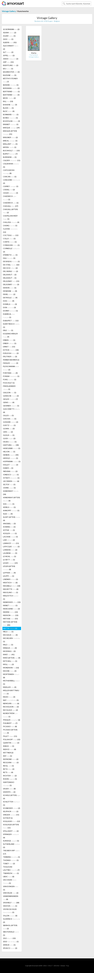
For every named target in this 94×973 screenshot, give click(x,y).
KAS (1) (8, 504)
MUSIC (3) (9, 697)
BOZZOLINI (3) (11, 121)
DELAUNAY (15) (11, 281)
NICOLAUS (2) (10, 710)
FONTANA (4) (10, 373)
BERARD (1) (10, 85)
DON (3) (9, 307)
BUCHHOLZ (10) (11, 150)
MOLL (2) (8, 664)
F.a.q (67, 966)
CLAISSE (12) (10, 230)
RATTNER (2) (8, 753)
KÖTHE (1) (9, 530)
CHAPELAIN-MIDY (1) (10, 217)
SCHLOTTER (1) (11, 803)
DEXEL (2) (9, 294)
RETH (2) (8, 769)
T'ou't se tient (33, 55)
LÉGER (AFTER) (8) (9, 567)
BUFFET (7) (10, 154)
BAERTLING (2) (10, 65)
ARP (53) (8, 62)
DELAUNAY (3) (11, 284)
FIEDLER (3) (10, 363)
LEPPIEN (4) (9, 573)
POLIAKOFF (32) (11, 739)
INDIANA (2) (10, 471)
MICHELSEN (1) (11, 639)
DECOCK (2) (10, 268)
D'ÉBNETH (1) (10, 255)
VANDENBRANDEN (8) (10, 897)
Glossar (62, 966)
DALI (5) (9, 258)
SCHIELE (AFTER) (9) (11, 797)
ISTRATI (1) (11, 478)
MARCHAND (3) (11, 609)
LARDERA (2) (10, 550)
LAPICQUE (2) (11, 546)
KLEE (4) (8, 514)
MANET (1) (10, 605)
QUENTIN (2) (11, 743)
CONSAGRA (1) (11, 245)
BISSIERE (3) (10, 105)
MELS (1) (8, 632)
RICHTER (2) (10, 776)
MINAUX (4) (10, 648)
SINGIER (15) (11, 815)
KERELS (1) (9, 507)
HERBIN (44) (10, 455)
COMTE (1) (10, 242)
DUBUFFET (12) (10, 321)
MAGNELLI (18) (11, 586)
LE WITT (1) (9, 560)
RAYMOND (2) (10, 759)
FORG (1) (9, 379)
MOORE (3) (9, 671)
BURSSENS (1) (10, 157)
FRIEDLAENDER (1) (9, 387)
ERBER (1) (9, 343)
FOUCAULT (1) (9, 383)
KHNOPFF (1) (11, 510)
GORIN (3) (9, 429)
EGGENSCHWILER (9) (10, 335)
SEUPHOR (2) (10, 811)
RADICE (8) (9, 749)
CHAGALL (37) (10, 206)
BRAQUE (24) (11, 128)
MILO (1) (8, 645)
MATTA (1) (10, 628)
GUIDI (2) (9, 438)
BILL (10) (8, 101)
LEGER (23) (10, 563)
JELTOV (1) (9, 484)
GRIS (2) (8, 432)
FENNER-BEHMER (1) (11, 360)
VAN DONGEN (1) (10, 888)
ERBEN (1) (9, 340)
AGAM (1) (9, 36)
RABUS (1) (8, 746)
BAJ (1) (8, 69)
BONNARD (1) (10, 114)
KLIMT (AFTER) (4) (11, 518)
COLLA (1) (9, 238)
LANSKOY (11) (11, 543)
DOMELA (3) (10, 304)
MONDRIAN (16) (11, 668)
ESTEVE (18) (11, 350)
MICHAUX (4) (10, 635)
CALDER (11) (11, 160)
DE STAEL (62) (11, 265)
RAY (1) (7, 756)
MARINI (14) (10, 612)
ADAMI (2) (9, 33)
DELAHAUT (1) (9, 278)
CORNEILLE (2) (11, 250)
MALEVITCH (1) (10, 597)
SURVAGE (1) (11, 841)
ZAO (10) (9, 938)
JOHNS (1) (9, 488)
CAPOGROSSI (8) (9, 171)
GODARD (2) (10, 422)
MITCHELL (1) (10, 661)
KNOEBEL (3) (9, 523)
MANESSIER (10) (11, 602)
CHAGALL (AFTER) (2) (10, 211)
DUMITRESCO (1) (11, 325)
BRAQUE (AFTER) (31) (10, 132)
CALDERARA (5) (11, 165)
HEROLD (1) (10, 458)
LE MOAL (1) (9, 556)
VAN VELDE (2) (10, 893)
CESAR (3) (10, 193)
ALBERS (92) (10, 42)
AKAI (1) (8, 39)
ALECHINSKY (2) (10, 47)
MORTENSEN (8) (11, 676)
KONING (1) (9, 527)
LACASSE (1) (10, 537)
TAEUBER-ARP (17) (11, 852)
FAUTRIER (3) (10, 356)
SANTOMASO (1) (8, 783)
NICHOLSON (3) (11, 707)
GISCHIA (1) (9, 419)
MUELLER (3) (9, 687)
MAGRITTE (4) (10, 589)
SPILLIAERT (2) (11, 831)
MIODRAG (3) (9, 651)
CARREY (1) (10, 186)
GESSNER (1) (11, 406)
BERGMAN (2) (11, 88)
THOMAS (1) (11, 860)
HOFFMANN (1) (11, 461)
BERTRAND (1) (11, 91)
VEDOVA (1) (10, 906)
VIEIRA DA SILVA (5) (10, 910)
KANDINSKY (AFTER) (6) (11, 499)
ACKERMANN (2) (11, 29)
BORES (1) (10, 118)
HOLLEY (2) (10, 465)
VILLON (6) (10, 916)
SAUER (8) (9, 789)
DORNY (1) (10, 311)
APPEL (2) (9, 55)
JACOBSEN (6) (11, 481)
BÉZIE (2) (9, 98)
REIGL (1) (8, 766)
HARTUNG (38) (11, 445)
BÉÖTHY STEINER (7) (10, 80)
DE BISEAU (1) (11, 261)
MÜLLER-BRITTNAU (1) (11, 692)
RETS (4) (8, 772)
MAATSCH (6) (10, 583)
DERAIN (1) (9, 288)
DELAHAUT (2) (9, 275)
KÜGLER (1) (10, 533)
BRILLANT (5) (10, 144)
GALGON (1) (9, 392)
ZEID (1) (11, 941)
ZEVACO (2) (10, 948)
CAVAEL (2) (9, 190)
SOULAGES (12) (11, 821)
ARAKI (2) (10, 59)
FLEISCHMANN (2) (11, 368)
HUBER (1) (8, 468)
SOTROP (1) (8, 818)
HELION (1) (9, 452)
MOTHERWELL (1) (11, 682)
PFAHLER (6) (11, 720)
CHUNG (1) (10, 225)
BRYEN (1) (9, 147)
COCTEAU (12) (10, 235)
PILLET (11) (10, 736)
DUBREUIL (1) (9, 315)
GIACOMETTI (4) (11, 410)
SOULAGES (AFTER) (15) (11, 826)
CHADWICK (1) (9, 197)
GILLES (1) (8, 415)
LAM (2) (9, 540)
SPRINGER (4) (11, 836)
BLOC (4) (8, 111)
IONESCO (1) (11, 475)
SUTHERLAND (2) (11, 845)
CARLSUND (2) (11, 181)
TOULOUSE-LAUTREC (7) (11, 868)
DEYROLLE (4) (10, 298)
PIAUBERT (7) (10, 723)
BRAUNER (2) (10, 137)
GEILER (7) (10, 399)
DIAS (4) (8, 301)
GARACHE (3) (11, 396)
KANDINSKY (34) (10, 492)
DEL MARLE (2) (10, 271)
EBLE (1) (8, 330)
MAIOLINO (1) (10, 592)
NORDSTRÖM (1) (10, 715)
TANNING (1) (11, 857)
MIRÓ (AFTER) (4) (11, 658)
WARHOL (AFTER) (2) (10, 927)
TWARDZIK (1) (11, 873)
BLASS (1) (8, 108)
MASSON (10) (10, 615)
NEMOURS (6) (11, 703)
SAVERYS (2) (9, 792)
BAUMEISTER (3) (11, 72)
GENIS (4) (8, 402)
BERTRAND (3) (11, 95)
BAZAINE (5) (9, 75)
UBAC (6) (8, 876)
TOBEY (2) (9, 863)
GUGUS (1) (8, 435)
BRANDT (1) (10, 124)
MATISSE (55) (10, 619)
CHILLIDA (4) (11, 222)
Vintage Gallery (9, 11)
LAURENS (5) (10, 553)
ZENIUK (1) (9, 945)
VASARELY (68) (11, 903)
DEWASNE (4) (10, 291)
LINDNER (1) (10, 579)
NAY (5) (11, 700)
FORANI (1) (11, 376)
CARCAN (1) (9, 177)
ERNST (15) (9, 347)
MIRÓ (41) (8, 654)
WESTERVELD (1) (11, 933)
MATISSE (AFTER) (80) (10, 623)
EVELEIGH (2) (11, 353)
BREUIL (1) (10, 141)
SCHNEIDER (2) (11, 808)
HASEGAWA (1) (11, 448)
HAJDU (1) (10, 442)
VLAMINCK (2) (11, 920)
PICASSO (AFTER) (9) (10, 731)
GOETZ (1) (9, 425)
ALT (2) (8, 52)
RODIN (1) (10, 779)
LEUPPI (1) (8, 576)
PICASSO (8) (10, 726)
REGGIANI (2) (11, 762)
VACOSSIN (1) (10, 881)
